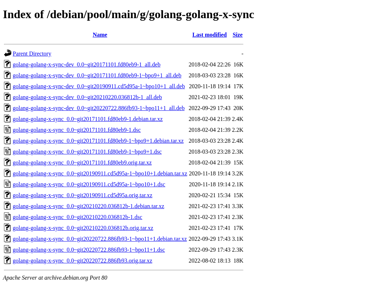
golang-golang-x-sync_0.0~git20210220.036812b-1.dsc (77, 217)
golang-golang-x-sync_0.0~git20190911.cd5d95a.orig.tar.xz (82, 195)
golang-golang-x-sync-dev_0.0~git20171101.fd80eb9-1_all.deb (87, 64)
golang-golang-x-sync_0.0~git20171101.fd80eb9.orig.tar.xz (82, 162)
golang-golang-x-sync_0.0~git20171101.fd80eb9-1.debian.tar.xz (88, 119)
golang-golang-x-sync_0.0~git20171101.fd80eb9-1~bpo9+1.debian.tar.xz (98, 141)
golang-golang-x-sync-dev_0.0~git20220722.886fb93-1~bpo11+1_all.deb (99, 108)
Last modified (210, 35)
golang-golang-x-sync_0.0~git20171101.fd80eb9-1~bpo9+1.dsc (87, 152)
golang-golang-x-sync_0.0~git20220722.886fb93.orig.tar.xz (82, 260)
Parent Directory (32, 53)
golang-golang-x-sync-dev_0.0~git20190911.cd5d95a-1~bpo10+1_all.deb (99, 86)
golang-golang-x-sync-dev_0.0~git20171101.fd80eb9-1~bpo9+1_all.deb (97, 75)
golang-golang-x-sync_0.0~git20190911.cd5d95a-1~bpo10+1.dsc (89, 184)
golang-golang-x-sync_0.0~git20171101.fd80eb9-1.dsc (77, 130)
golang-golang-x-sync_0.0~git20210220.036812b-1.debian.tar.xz (88, 206)
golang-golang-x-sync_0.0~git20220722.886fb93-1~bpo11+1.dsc (89, 250)
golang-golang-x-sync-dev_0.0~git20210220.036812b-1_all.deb (87, 97)
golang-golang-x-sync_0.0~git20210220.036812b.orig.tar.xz (83, 228)
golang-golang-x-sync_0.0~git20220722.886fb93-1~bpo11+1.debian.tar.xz (100, 239)
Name (100, 35)
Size (237, 35)
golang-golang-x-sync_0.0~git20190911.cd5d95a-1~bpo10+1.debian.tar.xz (100, 173)
